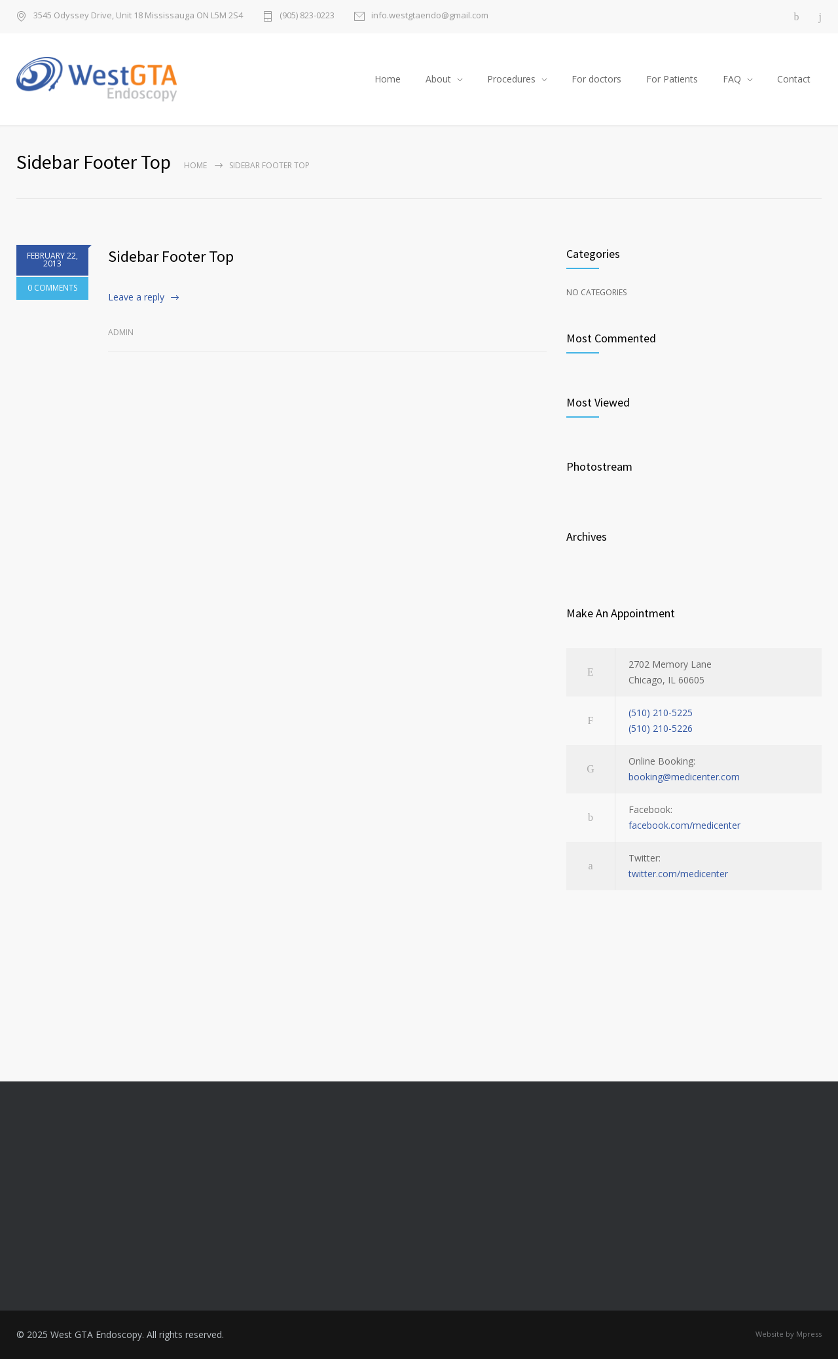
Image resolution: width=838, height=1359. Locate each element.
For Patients (672, 79)
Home (387, 79)
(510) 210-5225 (660, 712)
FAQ (732, 79)
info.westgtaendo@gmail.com (429, 16)
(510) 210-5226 (660, 728)
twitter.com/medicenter (678, 873)
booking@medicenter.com (684, 776)
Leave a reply (136, 297)
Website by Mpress (789, 1334)
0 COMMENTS (52, 288)
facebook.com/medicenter (684, 825)
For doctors (596, 79)
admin (121, 332)
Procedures (511, 79)
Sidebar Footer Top (171, 256)
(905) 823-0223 (307, 16)
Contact (794, 79)
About (438, 79)
